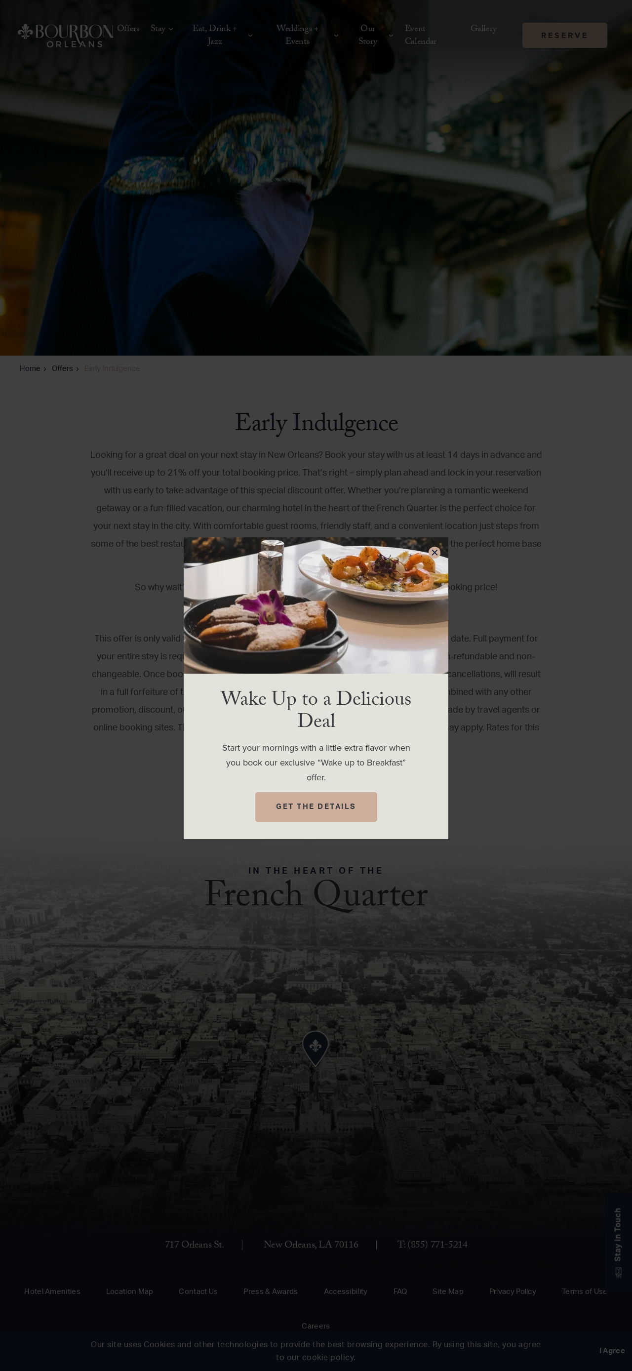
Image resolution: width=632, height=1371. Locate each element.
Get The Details (316, 806)
